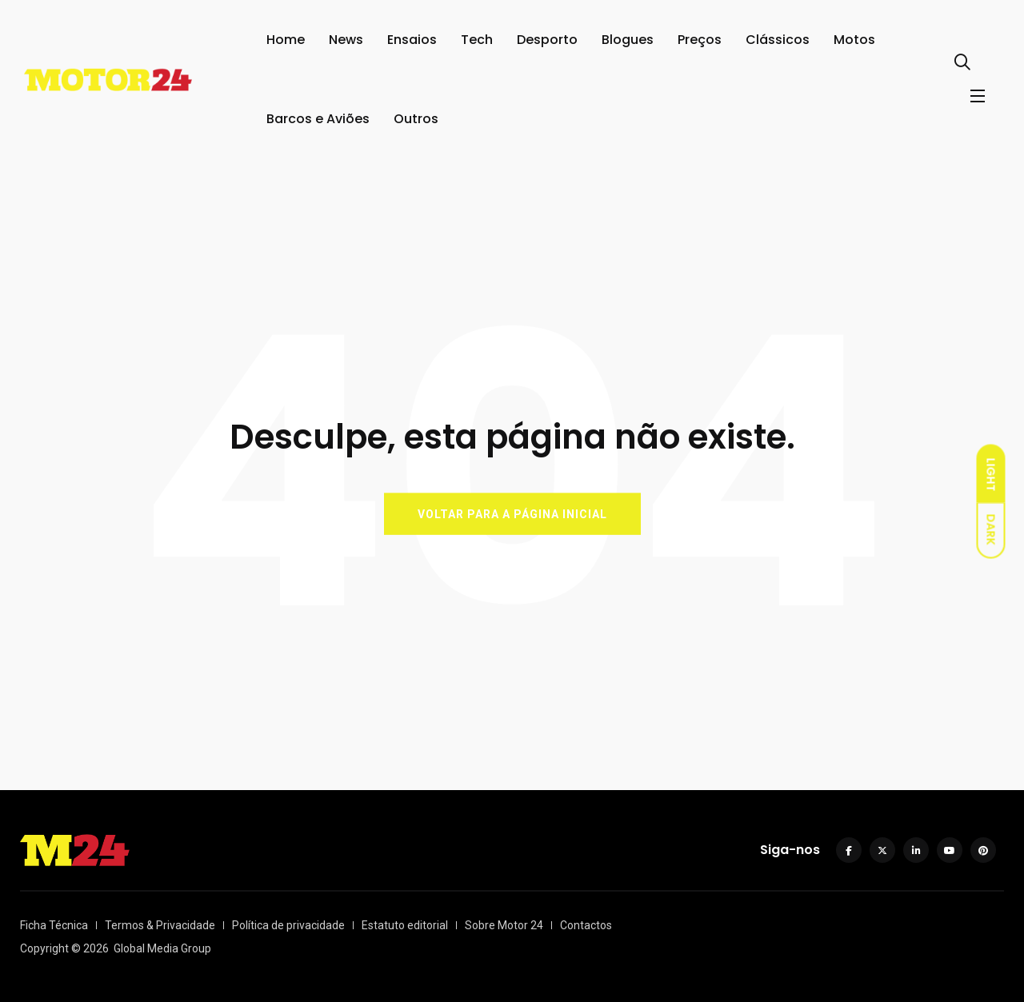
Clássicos (778, 39)
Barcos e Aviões (318, 119)
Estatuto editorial (405, 925)
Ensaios (412, 39)
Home (285, 39)
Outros (416, 119)
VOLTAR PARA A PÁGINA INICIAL (512, 513)
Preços (700, 39)
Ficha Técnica (54, 925)
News (346, 39)
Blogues (628, 39)
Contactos (586, 925)
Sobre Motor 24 (504, 925)
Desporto (547, 39)
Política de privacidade (288, 925)
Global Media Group (162, 948)
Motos (854, 39)
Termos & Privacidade (160, 925)
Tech (477, 39)
